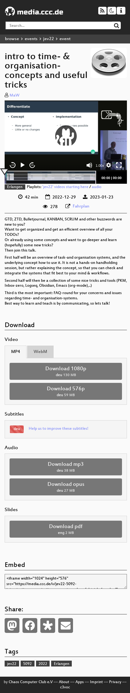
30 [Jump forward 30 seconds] (32, 165)
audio (96, 187)
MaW (14, 95)
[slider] (50, 177)
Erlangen (14, 187)
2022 (43, 664)
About (64, 682)
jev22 (48, 39)
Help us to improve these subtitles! (58, 429)
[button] (66, 136)
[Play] (22, 165)
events (31, 39)
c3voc (65, 687)
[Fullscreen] (119, 165)
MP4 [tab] (15, 352)
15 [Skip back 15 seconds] (12, 165)
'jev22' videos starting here (65, 187)
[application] (66, 135)
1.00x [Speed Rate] (100, 165)
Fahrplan (81, 206)
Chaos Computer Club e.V (31, 682)
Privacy (115, 682)
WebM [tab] (40, 352)
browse (12, 39)
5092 (27, 664)
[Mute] (89, 165)
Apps (79, 682)
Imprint (96, 682)
